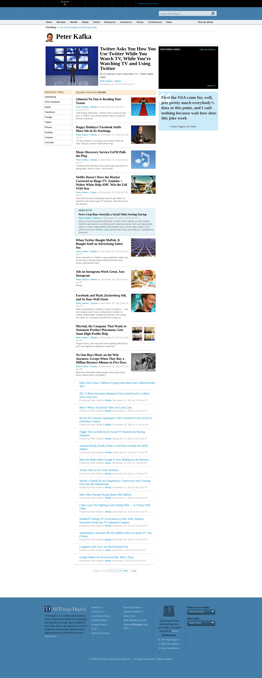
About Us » (97, 607)
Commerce (126, 22)
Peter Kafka (106, 81)
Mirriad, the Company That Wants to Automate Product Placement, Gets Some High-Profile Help (101, 330)
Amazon (49, 137)
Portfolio (106, 1)
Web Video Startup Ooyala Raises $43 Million (105, 494)
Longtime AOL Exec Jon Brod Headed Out (103, 546)
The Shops (64, 2)
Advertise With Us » (133, 611)
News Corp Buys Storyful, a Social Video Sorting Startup (113, 214)
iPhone (48, 127)
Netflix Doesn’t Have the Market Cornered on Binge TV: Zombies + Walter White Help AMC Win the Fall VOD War (101, 182)
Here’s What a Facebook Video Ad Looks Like (105, 407)
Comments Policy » (101, 616)
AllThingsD (64, 13)
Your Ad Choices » (132, 607)
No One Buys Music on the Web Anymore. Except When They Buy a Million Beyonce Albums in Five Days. (101, 358)
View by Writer (205, 22)
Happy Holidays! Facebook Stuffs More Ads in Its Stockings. (98, 129)
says (106, 229)
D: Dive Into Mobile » (169, 648)
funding (48, 132)
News (49, 22)
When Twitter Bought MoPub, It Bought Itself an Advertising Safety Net (99, 243)
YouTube (49, 142)
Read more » (51, 636)
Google (48, 117)
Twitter (48, 122)
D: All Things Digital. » (169, 639)
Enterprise (109, 22)
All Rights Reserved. (144, 659)
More (130, 3)
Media (85, 22)
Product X (118, 1)
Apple (48, 107)
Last (134, 570)
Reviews (61, 22)
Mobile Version (164, 659)
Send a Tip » (129, 616)
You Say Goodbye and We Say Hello (78, 27)
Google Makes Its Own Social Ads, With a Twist (106, 557)
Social (96, 22)
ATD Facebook (52, 102)
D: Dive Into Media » (169, 643)
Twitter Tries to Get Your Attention (99, 470)
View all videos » (207, 49)
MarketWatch (78, 1)
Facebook (50, 112)
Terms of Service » (100, 633)
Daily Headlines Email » (135, 620)
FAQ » (94, 628)
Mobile (73, 22)
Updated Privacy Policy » (148, 3)
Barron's (91, 1)
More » (175, 631)
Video (169, 22)
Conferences (155, 22)
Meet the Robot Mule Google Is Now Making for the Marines (114, 459)
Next (125, 570)
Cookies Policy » (99, 620)
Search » (211, 85)
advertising (50, 97)
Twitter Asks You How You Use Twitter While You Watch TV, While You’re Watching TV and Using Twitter (128, 58)
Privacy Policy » (99, 624)
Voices (140, 22)
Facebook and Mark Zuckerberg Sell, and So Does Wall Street (101, 297)
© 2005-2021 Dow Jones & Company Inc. (110, 659)
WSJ (51, 1)
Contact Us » (98, 611)
